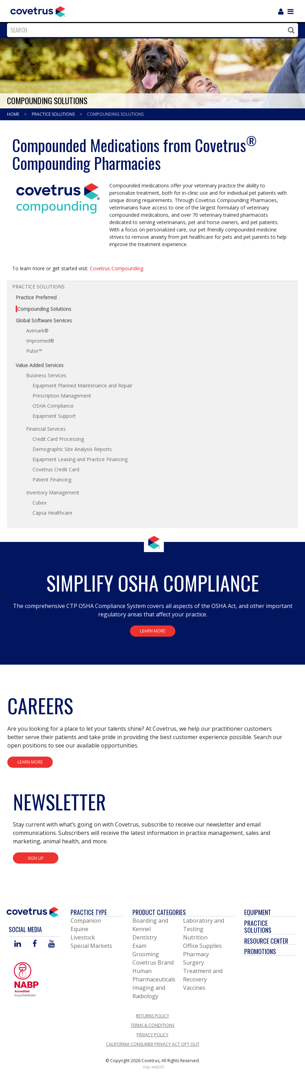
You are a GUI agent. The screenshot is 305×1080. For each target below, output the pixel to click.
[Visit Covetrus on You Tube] (51, 944)
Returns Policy (152, 1016)
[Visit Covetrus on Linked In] (17, 944)
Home (13, 114)
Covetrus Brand (153, 962)
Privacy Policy (152, 1035)
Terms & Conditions (152, 1025)
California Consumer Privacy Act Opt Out (152, 1044)
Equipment (257, 912)
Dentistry (144, 937)
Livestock (83, 937)
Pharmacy (196, 954)
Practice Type (89, 912)
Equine (79, 929)
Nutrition (195, 937)
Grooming (145, 954)
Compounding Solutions (115, 114)
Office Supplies (202, 946)
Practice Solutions (54, 114)
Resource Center (266, 940)
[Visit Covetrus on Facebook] (34, 944)
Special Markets (91, 946)
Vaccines (194, 988)
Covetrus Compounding (116, 268)
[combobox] (151, 30)
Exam (139, 946)
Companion (86, 920)
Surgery (193, 962)
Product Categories (159, 912)
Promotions (260, 951)
